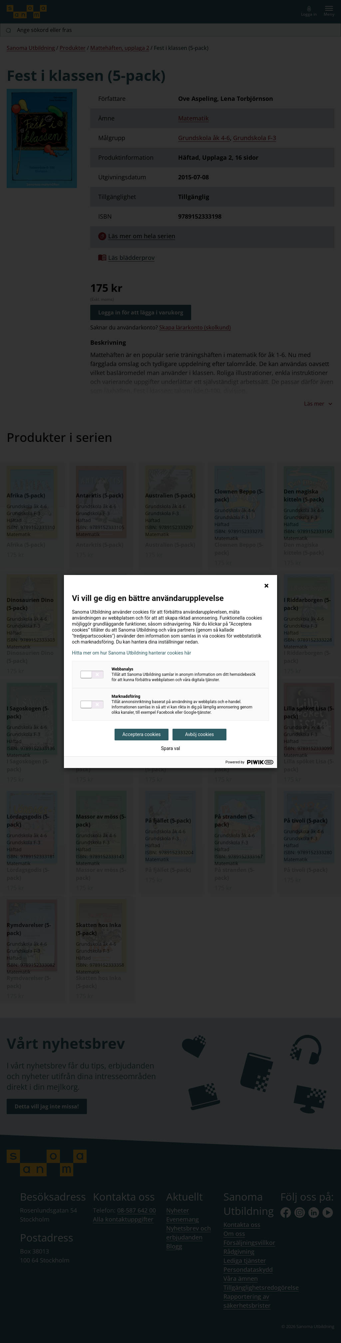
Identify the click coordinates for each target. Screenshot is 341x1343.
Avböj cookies (199, 734)
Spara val (170, 748)
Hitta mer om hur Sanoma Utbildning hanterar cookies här (131, 653)
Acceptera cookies (141, 734)
